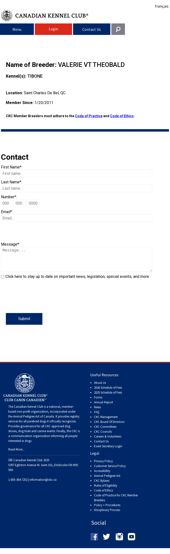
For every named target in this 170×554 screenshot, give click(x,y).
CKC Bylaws (101, 485)
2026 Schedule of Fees (108, 392)
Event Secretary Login (108, 451)
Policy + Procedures (107, 510)
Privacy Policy (103, 466)
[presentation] (38, 303)
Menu (16, 29)
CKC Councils (103, 436)
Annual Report (103, 407)
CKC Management (106, 422)
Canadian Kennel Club (85, 15)
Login (53, 28)
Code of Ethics (122, 116)
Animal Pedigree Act (107, 481)
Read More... (16, 454)
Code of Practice (89, 116)
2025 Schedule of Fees (108, 397)
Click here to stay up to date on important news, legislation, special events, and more (77, 281)
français (162, 6)
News (97, 412)
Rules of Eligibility (105, 490)
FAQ (96, 417)
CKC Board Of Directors (109, 427)
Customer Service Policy (110, 471)
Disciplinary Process (107, 515)
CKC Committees (105, 431)
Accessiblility (102, 476)
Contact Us (91, 29)
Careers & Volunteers (107, 441)
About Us (100, 388)
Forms (98, 402)
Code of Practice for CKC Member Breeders (116, 502)
